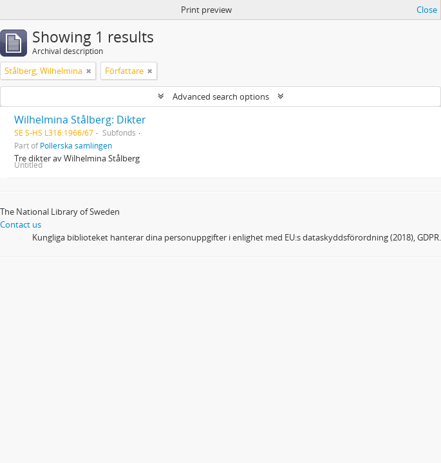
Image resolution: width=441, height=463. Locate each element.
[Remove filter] (88, 70)
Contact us (20, 224)
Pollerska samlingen (76, 145)
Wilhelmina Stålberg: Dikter (80, 120)
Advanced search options (221, 96)
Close (427, 9)
